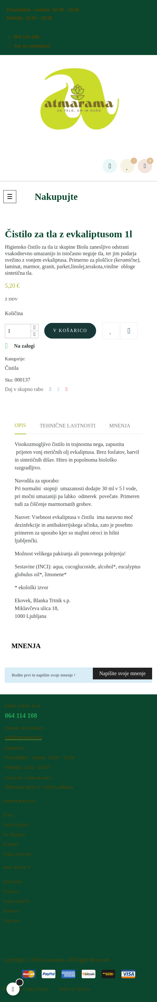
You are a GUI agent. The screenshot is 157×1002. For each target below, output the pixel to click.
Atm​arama (53, 960)
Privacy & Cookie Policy (26, 989)
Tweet (59, 389)
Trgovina (11, 920)
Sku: (9, 380)
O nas (8, 815)
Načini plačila (16, 824)
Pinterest (66, 389)
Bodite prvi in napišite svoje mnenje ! (44, 675)
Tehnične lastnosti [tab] (67, 425)
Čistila (12, 368)
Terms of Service (74, 989)
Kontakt (10, 844)
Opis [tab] (20, 425)
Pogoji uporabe (17, 854)
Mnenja (119, 425)
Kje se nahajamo (32, 46)
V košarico (70, 330)
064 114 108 (26, 36)
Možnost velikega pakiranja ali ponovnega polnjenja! (70, 553)
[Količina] (18, 331)
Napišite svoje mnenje (122, 673)
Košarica (11, 911)
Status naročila (16, 901)
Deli (50, 389)
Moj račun (12, 881)
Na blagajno (14, 834)
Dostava (10, 891)
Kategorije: (15, 358)
